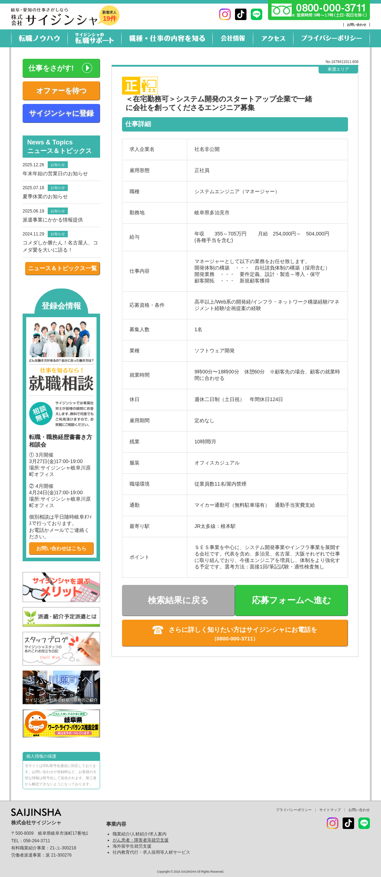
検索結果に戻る (178, 600)
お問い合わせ (356, 25)
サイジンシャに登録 (61, 113)
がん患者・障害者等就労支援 (141, 840)
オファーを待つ (61, 91)
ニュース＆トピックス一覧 (62, 268)
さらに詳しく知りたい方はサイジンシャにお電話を (243, 629)
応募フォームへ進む (291, 600)
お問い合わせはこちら (61, 548)
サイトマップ (330, 810)
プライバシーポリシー (294, 810)
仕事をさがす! (51, 68)
